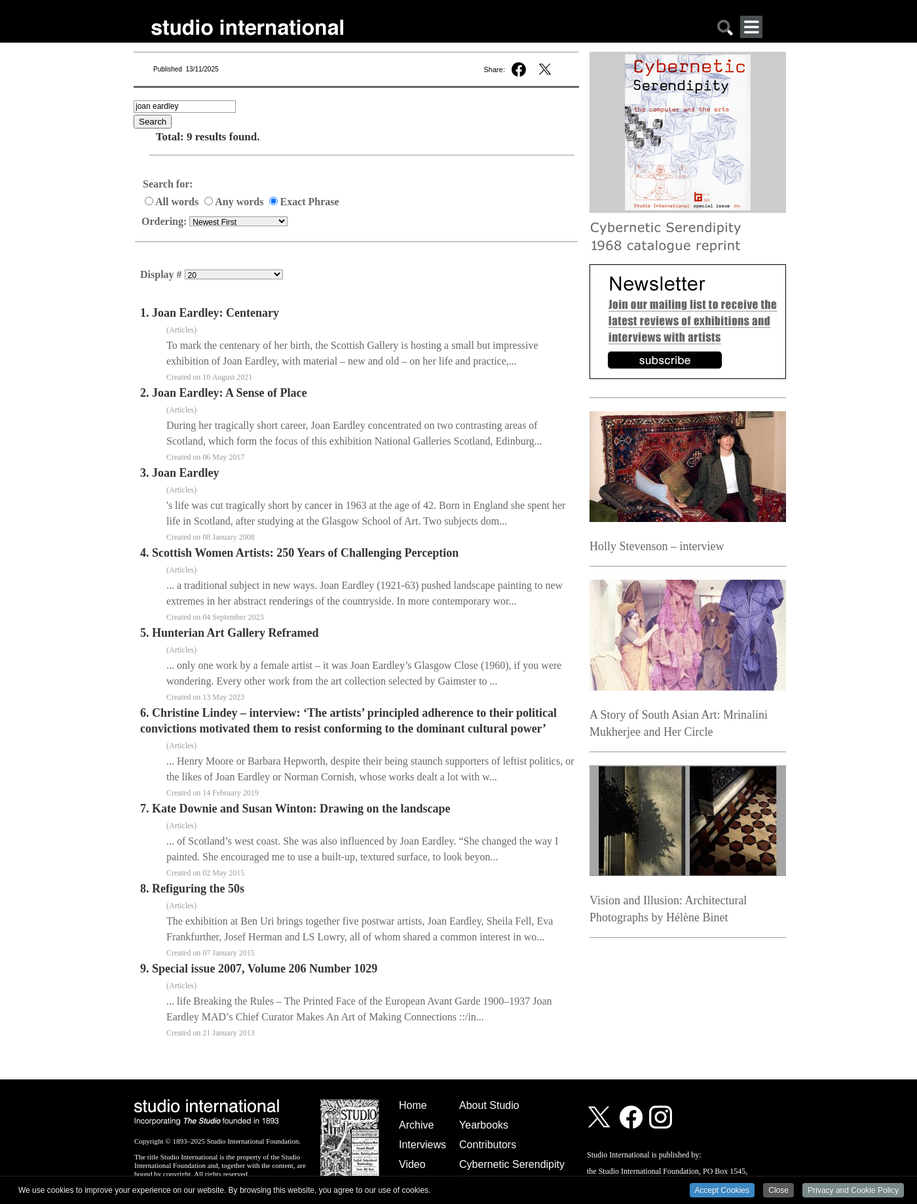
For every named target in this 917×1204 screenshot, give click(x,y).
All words (173, 201)
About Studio (489, 1105)
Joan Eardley (185, 472)
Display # (162, 274)
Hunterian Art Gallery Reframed (235, 632)
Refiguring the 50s (198, 888)
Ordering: (165, 221)
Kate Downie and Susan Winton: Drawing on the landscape (301, 808)
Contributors (487, 1144)
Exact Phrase (304, 201)
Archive (416, 1125)
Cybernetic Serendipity (512, 1164)
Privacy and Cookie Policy (853, 1190)
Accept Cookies (722, 1190)
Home (413, 1105)
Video (412, 1164)
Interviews (422, 1144)
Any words (235, 201)
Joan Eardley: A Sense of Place (229, 392)
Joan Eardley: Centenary (215, 312)
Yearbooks (483, 1125)
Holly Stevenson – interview (657, 546)
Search (152, 122)
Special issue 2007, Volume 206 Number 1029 (264, 968)
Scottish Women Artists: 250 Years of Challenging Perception (305, 552)
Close (778, 1190)
